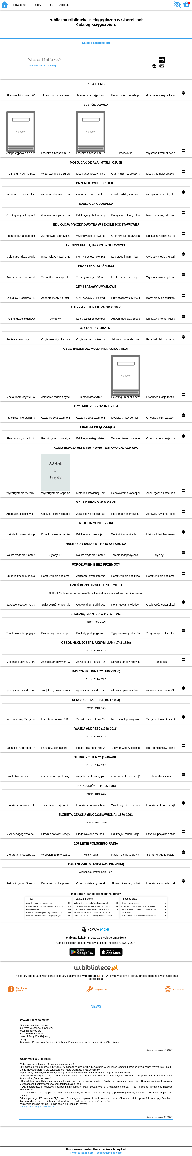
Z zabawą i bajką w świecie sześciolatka (138, 906)
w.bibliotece (91, 975)
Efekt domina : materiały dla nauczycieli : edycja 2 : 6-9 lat (146, 916)
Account (64, 4)
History (37, 4)
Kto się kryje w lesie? (130, 903)
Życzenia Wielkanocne (34, 1019)
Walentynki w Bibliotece (35, 1058)
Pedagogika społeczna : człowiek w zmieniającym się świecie (52, 906)
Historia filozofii (32, 909)
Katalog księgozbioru (96, 42)
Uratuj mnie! (126, 913)
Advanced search (36, 65)
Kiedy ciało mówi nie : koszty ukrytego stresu (93, 916)
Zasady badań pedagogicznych (39, 903)
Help (50, 4)
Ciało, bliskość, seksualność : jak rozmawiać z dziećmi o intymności (102, 909)
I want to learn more (82, 1152)
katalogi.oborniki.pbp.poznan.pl (37, 1106)
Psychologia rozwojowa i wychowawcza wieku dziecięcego (51, 913)
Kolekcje (52, 65)
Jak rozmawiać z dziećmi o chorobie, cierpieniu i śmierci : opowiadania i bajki (106, 913)
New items (19, 4)
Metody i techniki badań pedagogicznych (43, 916)
